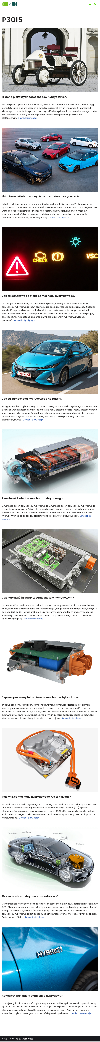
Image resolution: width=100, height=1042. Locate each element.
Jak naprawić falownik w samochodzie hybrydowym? (38, 598)
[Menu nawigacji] (90, 4)
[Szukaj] (95, 3)
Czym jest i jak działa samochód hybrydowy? (32, 996)
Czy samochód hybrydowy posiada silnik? (30, 896)
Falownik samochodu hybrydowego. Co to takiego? (36, 797)
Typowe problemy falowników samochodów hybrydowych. (41, 697)
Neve (4, 1039)
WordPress (27, 1039)
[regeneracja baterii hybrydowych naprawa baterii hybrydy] (10, 4)
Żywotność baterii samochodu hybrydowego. (32, 498)
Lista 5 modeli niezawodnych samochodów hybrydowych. (41, 196)
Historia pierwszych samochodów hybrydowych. (34, 97)
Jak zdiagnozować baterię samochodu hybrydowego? (38, 296)
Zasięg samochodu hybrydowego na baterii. (32, 399)
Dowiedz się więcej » (28, 117)
